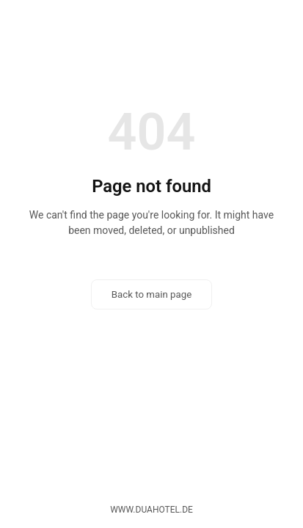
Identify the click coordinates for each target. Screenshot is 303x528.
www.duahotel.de (151, 510)
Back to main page (152, 294)
